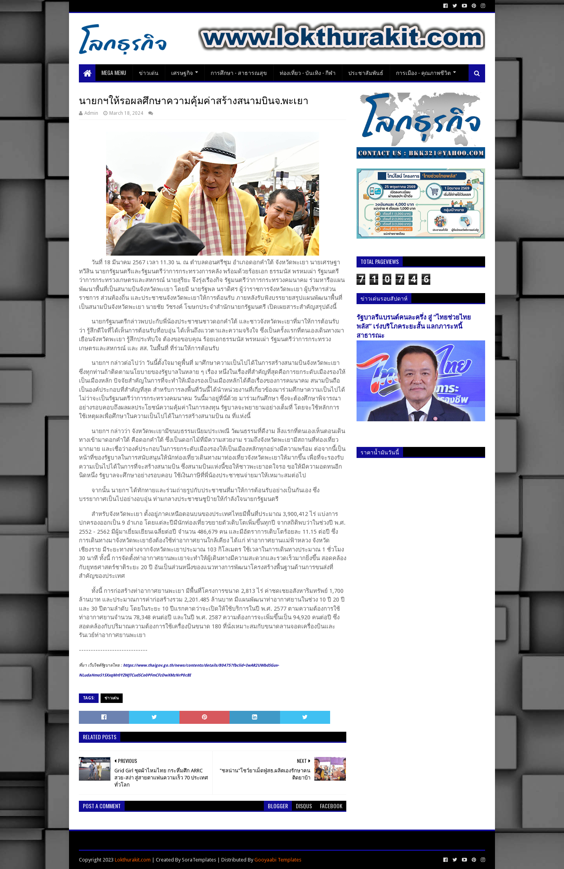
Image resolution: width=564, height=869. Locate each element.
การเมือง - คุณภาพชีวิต (423, 72)
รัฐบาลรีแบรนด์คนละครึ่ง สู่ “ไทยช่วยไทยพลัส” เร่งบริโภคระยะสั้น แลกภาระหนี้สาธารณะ (414, 326)
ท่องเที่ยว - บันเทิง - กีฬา (308, 72)
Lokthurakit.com (133, 860)
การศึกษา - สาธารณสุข (239, 72)
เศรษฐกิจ (182, 72)
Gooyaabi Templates (277, 860)
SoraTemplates (199, 860)
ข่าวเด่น (149, 72)
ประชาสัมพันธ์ (365, 72)
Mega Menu (113, 72)
